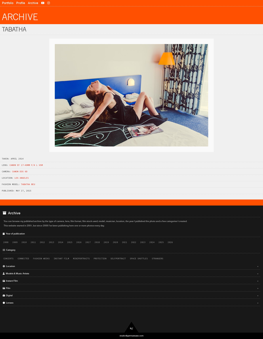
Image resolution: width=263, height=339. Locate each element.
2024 (152, 242)
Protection (100, 258)
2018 (97, 242)
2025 (161, 242)
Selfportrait (118, 258)
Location (130, 266)
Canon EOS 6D (19, 171)
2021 (124, 242)
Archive (33, 3)
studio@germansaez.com (132, 335)
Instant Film (61, 258)
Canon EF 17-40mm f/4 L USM (26, 165)
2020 (115, 242)
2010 (24, 242)
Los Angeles (22, 178)
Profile (20, 3)
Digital (130, 295)
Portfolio (7, 3)
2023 (142, 242)
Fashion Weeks (41, 258)
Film (130, 288)
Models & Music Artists (130, 273)
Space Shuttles (139, 258)
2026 (170, 242)
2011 (33, 242)
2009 (15, 242)
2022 (133, 242)
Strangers (157, 258)
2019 (106, 242)
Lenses (130, 303)
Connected (23, 258)
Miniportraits (81, 258)
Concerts (8, 258)
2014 (60, 242)
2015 (69, 242)
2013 (51, 242)
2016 (78, 242)
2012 (42, 242)
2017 (88, 242)
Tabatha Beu (28, 184)
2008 (5, 242)
